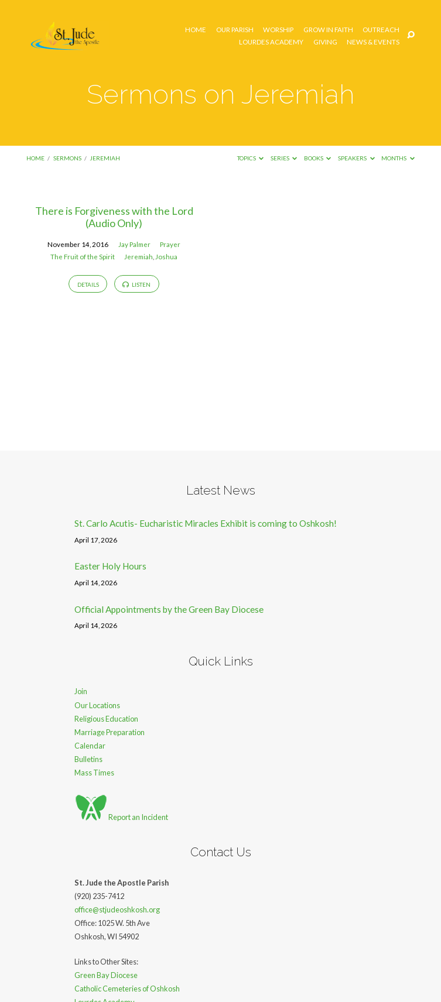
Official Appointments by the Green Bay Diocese (169, 609)
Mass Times (94, 772)
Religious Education (106, 718)
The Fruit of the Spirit (82, 256)
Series (284, 158)
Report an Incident (121, 817)
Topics (250, 158)
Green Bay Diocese (106, 975)
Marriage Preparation (109, 732)
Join (80, 691)
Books (317, 158)
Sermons (67, 158)
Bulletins (88, 759)
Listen (136, 284)
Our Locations (97, 705)
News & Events (373, 42)
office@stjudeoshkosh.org (117, 909)
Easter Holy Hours (110, 566)
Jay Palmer (134, 244)
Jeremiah (105, 158)
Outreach (381, 29)
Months (398, 158)
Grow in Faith (328, 29)
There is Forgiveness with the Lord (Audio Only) (114, 217)
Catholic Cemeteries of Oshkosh (127, 988)
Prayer (170, 244)
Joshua (166, 256)
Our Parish (235, 29)
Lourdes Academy (271, 42)
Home (195, 29)
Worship (278, 29)
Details (88, 284)
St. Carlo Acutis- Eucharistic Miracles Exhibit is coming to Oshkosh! (205, 523)
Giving (325, 42)
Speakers (356, 158)
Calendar (89, 745)
